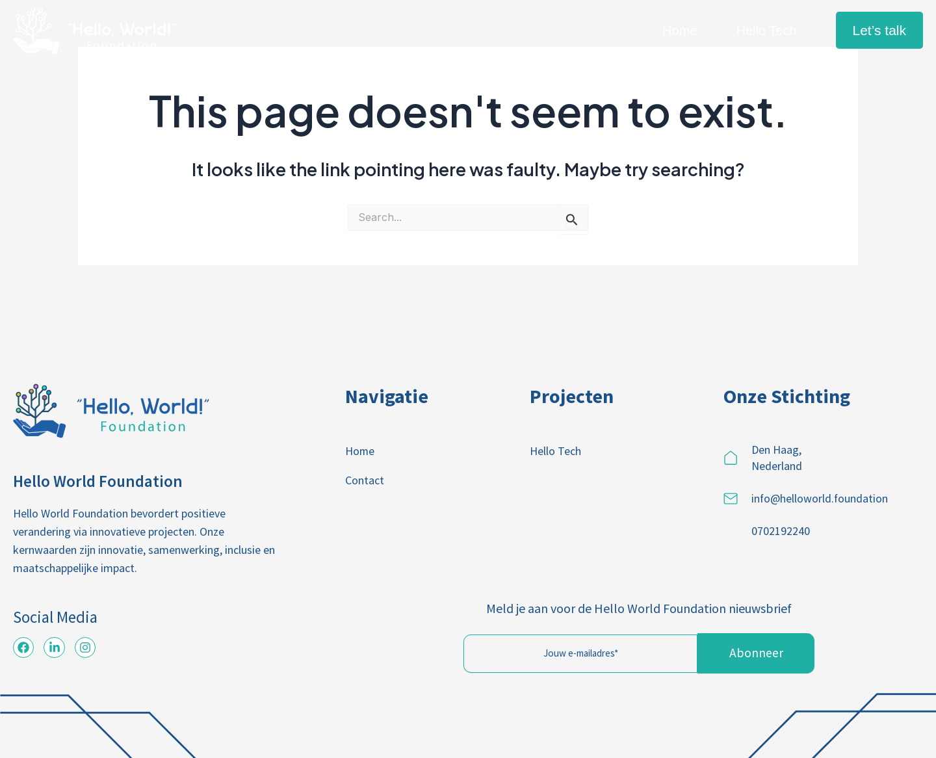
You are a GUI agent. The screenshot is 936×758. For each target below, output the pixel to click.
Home (679, 30)
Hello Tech (766, 30)
